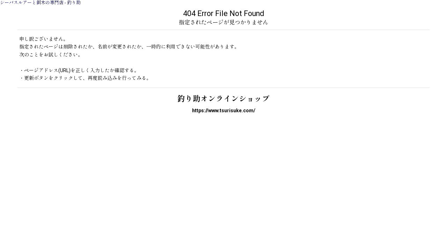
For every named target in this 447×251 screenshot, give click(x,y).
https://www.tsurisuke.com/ (223, 110)
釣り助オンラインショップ (223, 98)
